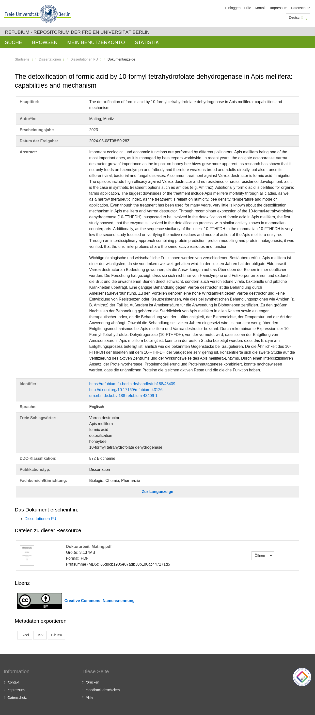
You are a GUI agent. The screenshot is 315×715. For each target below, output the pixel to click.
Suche (13, 42)
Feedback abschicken (103, 690)
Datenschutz (300, 8)
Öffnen (260, 555)
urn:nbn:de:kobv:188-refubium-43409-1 (123, 396)
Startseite (22, 59)
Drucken (92, 682)
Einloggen (232, 8)
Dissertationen (50, 59)
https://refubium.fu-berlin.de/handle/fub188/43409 (132, 384)
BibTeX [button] (56, 635)
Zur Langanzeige (157, 492)
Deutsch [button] (298, 17)
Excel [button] (24, 635)
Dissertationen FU (84, 59)
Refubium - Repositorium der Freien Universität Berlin (77, 32)
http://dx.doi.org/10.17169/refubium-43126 (126, 390)
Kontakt (260, 8)
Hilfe (247, 8)
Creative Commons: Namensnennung (99, 601)
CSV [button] (40, 635)
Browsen (44, 42)
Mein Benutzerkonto (96, 42)
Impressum (278, 8)
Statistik (147, 42)
